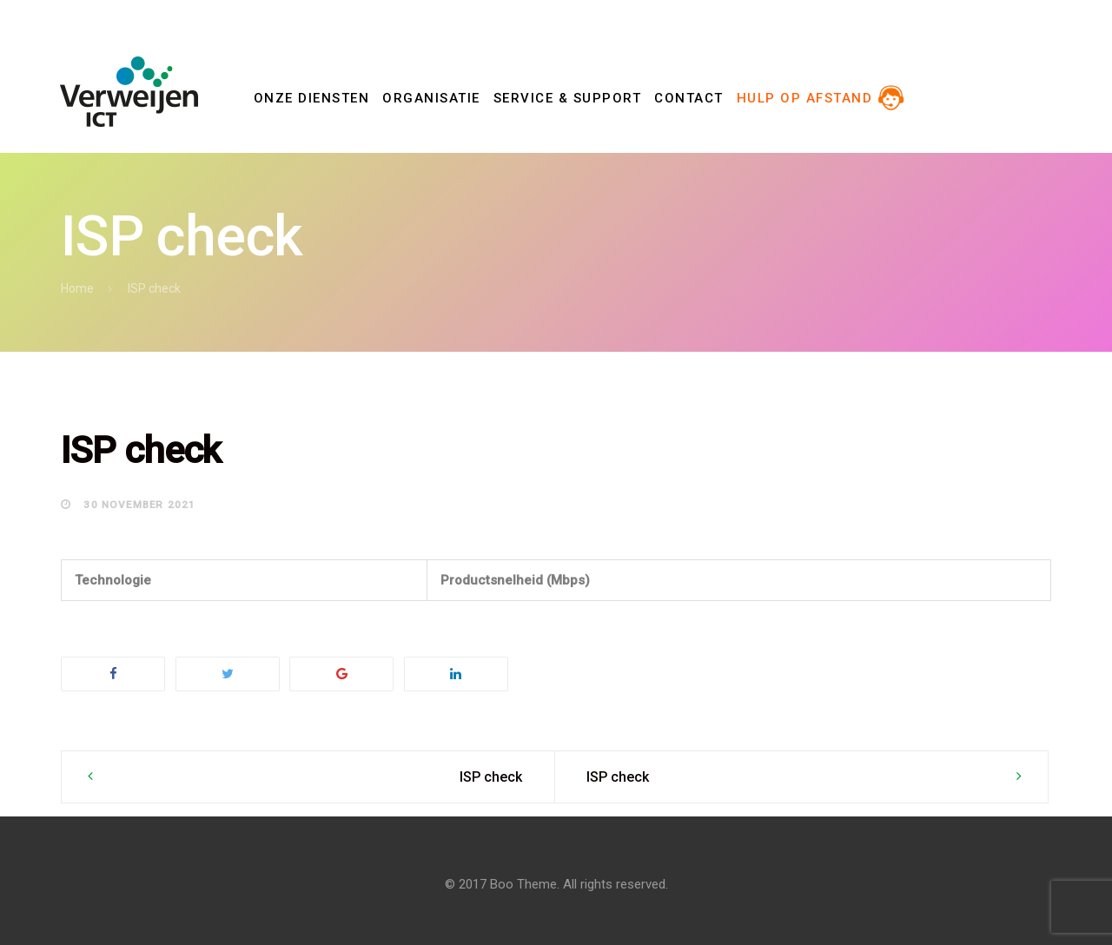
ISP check (491, 777)
